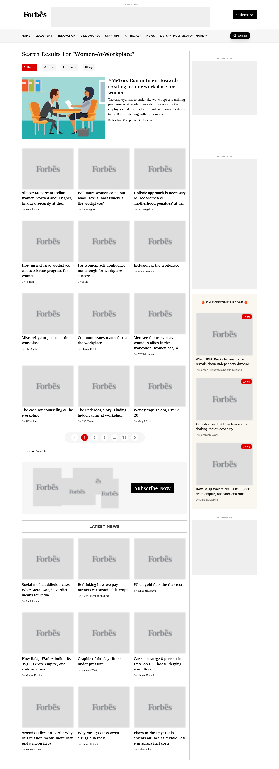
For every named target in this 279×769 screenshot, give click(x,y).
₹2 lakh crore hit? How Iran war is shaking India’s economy (221, 426)
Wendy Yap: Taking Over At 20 (157, 412)
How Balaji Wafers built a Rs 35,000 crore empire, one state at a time (46, 663)
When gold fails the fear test (158, 584)
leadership (44, 35)
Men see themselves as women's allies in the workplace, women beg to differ (156, 343)
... (164, 114)
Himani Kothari (146, 675)
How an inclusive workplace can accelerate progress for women (46, 270)
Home (29, 451)
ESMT (85, 281)
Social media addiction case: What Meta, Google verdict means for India (46, 589)
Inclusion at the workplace (156, 265)
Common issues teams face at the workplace (103, 340)
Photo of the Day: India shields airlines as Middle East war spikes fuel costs (159, 737)
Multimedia (182, 35)
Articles (29, 67)
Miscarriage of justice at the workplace (45, 340)
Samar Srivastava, (211, 369)
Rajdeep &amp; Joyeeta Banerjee (132, 120)
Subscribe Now (152, 488)
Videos (49, 67)
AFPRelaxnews (146, 354)
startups (112, 35)
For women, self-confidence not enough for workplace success (101, 270)
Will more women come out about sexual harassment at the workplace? (101, 198)
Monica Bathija (146, 271)
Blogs (89, 67)
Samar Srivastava (147, 590)
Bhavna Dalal (89, 348)
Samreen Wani (89, 670)
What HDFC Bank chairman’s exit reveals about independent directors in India (223, 361)
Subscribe (245, 14)
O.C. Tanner (88, 421)
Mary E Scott (144, 421)
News (150, 35)
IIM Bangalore (145, 209)
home (26, 35)
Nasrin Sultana (232, 369)
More (200, 35)
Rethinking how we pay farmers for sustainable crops (103, 587)
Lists (164, 35)
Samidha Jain (32, 209)
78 (124, 437)
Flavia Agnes (88, 209)
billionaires (90, 35)
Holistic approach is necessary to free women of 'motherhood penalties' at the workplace (160, 198)
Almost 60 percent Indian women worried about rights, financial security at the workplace (47, 198)
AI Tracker (133, 35)
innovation (67, 35)
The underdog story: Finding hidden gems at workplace (102, 412)
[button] (255, 35)
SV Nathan (31, 421)
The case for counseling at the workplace (47, 412)
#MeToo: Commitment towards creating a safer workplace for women (143, 86)
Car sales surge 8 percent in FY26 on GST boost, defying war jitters (157, 663)
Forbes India (144, 749)
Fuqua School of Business (95, 595)
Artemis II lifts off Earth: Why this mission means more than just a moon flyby (47, 737)
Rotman (30, 281)
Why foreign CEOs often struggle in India (98, 735)
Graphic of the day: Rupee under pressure (100, 661)
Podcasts (69, 67)
